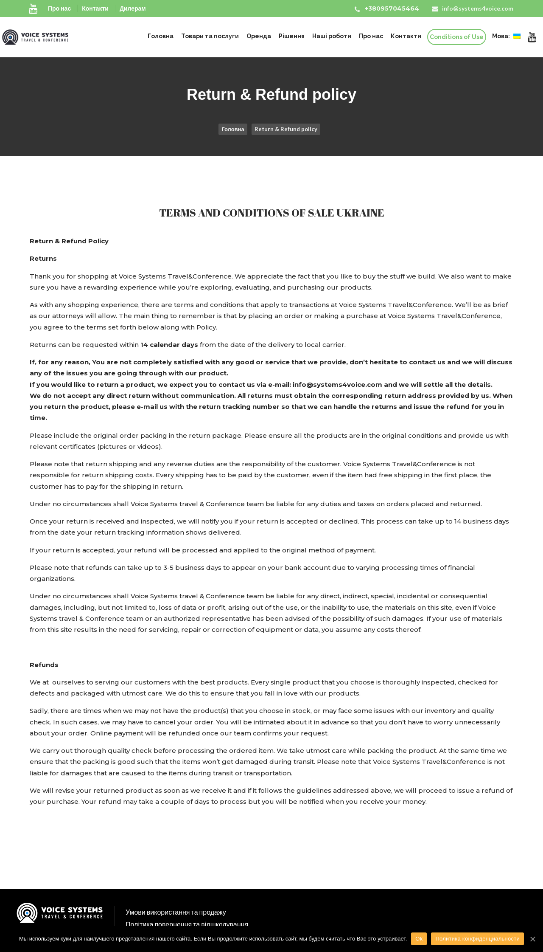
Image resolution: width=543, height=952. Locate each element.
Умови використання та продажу (176, 912)
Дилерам (133, 8)
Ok (419, 938)
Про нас (59, 8)
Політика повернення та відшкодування (187, 924)
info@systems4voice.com (477, 8)
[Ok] (532, 939)
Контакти (95, 8)
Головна (232, 129)
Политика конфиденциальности (477, 938)
